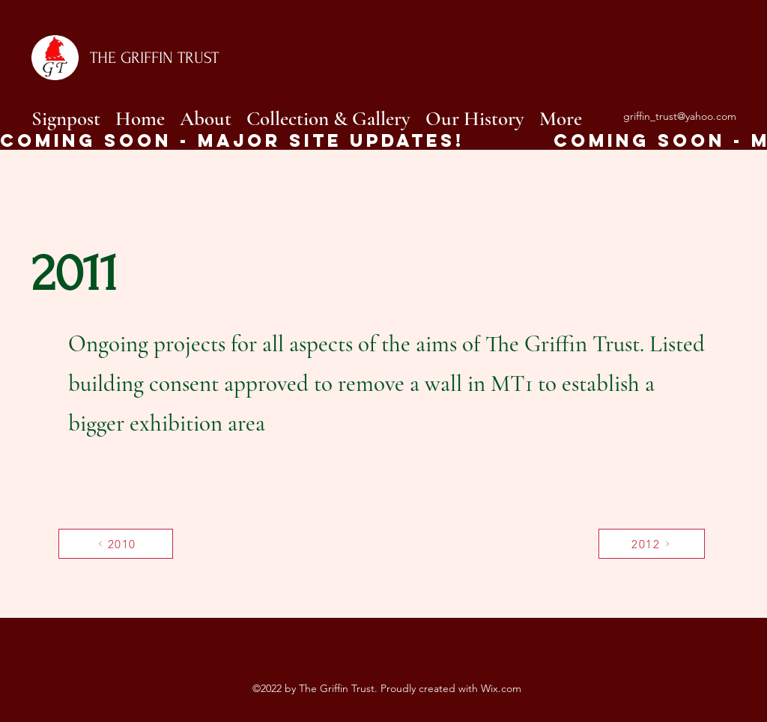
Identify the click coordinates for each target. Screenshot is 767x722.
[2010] (115, 544)
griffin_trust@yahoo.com (679, 116)
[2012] (651, 544)
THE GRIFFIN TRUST (154, 58)
